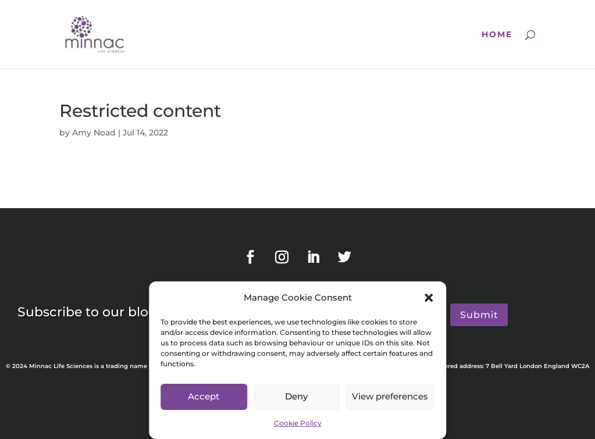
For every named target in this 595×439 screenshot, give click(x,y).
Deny (296, 396)
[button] (428, 298)
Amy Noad (94, 132)
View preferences (390, 396)
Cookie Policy (298, 423)
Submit (479, 314)
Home (497, 35)
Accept (203, 396)
